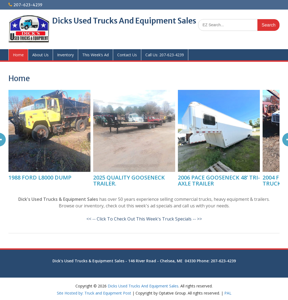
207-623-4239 (27, 4)
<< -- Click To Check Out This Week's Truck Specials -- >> (144, 219)
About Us (40, 54)
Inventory (65, 54)
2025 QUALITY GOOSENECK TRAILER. (129, 180)
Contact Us (127, 54)
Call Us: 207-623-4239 (164, 54)
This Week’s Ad (95, 54)
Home (18, 54)
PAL (227, 293)
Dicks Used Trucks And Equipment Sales (124, 21)
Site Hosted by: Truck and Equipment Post (94, 293)
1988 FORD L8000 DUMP (39, 177)
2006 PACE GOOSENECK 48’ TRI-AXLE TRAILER (219, 180)
